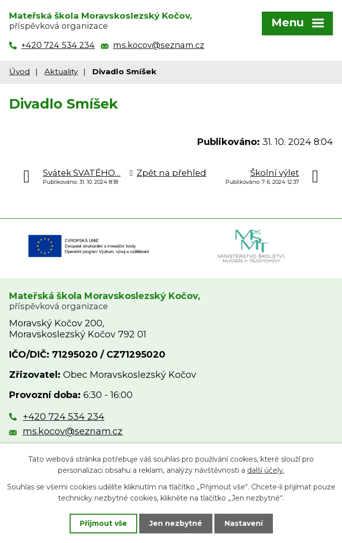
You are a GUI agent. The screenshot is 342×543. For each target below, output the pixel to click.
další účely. (265, 470)
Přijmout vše (103, 523)
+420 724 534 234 (63, 416)
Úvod (19, 71)
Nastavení (243, 523)
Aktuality (61, 71)
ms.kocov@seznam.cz (73, 431)
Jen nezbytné (175, 523)
